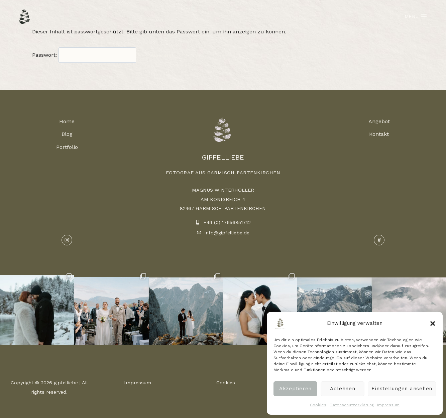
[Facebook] (379, 240)
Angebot (379, 121)
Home (67, 121)
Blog (67, 134)
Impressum (388, 405)
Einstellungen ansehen (401, 389)
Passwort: (84, 55)
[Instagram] (67, 240)
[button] (432, 323)
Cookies (318, 405)
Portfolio (67, 147)
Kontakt (379, 134)
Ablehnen (342, 389)
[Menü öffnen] (416, 16)
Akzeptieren (295, 389)
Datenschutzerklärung (352, 405)
